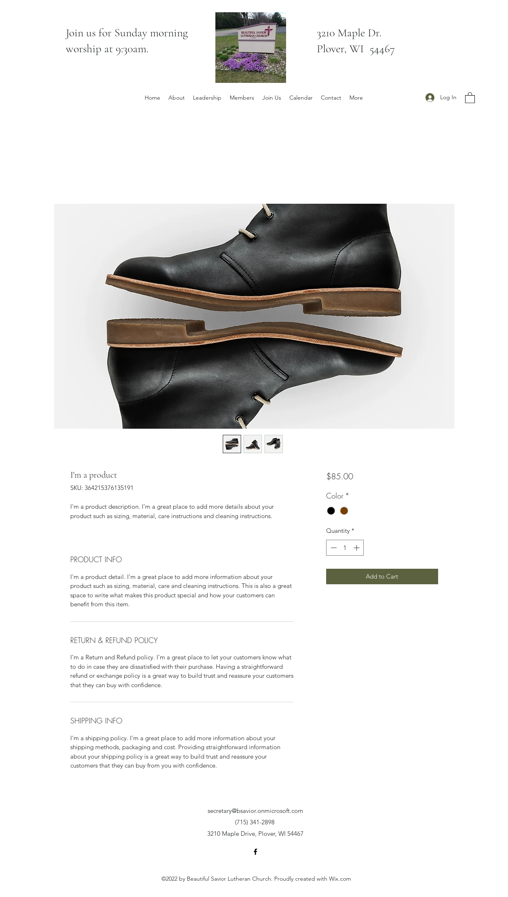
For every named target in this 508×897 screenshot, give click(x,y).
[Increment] (357, 547)
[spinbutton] (345, 547)
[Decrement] (332, 547)
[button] (470, 97)
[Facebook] (255, 852)
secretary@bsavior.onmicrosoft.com (255, 811)
